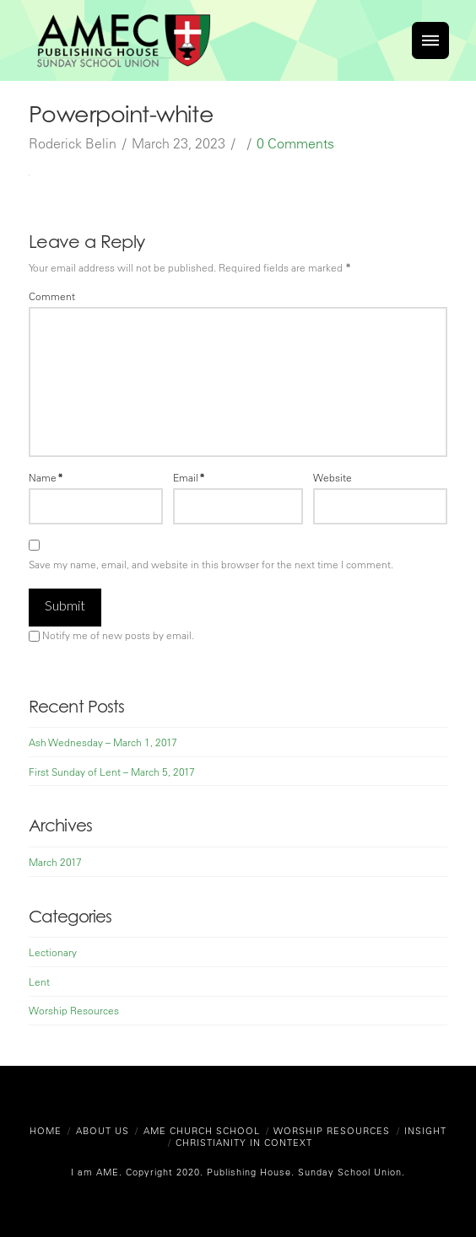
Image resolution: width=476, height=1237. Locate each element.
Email (189, 477)
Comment (52, 296)
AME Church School (201, 1130)
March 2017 (55, 862)
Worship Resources (74, 1010)
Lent (39, 981)
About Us (102, 1130)
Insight (425, 1130)
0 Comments (295, 143)
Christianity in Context (244, 1142)
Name (46, 477)
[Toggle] (430, 40)
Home (46, 1130)
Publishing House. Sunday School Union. (304, 1171)
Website (332, 477)
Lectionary (53, 952)
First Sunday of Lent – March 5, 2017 (112, 771)
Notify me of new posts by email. (118, 635)
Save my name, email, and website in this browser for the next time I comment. (211, 564)
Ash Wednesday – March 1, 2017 (103, 742)
